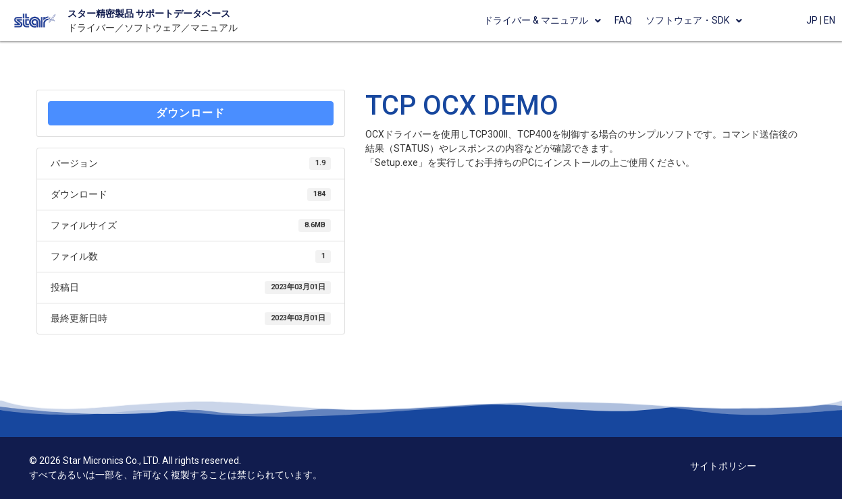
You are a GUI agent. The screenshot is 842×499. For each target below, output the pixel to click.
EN (829, 20)
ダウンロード (190, 113)
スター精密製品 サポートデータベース (149, 13)
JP (812, 20)
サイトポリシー (723, 466)
